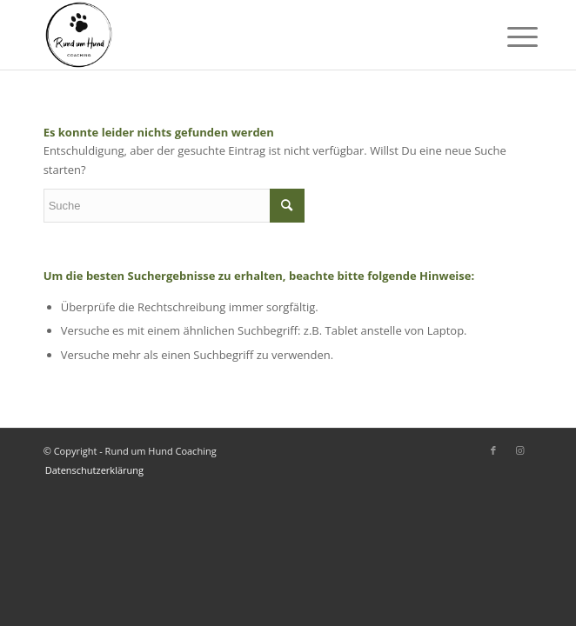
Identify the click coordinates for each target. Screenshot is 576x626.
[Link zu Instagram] (519, 450)
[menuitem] (90, 470)
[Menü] (509, 36)
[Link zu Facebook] (493, 450)
